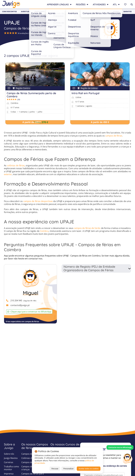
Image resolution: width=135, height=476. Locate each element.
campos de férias (113, 135)
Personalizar (68, 469)
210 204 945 (23, 300)
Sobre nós (9, 453)
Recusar (54, 469)
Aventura (25, 11)
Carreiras (8, 462)
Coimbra (44, 231)
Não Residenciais (71, 11)
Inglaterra (54, 11)
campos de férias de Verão (87, 228)
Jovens (116, 11)
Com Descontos (9, 11)
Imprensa (8, 473)
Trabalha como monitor (11, 468)
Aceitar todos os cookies (89, 469)
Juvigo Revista (11, 458)
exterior (8, 174)
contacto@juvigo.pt (20, 305)
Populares (39, 11)
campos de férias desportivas (38, 201)
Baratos (128, 11)
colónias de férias (16, 165)
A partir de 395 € (31, 122)
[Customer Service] (127, 458)
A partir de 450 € (100, 122)
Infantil (88, 11)
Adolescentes (102, 11)
